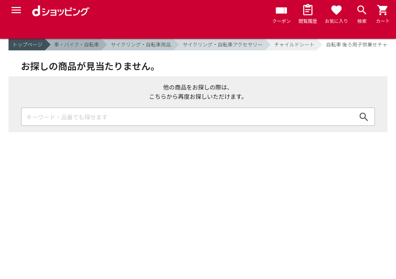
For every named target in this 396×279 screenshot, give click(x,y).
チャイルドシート (294, 44)
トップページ (27, 44)
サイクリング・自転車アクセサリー (223, 44)
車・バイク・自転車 (76, 44)
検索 (364, 117)
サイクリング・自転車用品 (141, 44)
